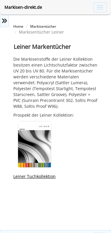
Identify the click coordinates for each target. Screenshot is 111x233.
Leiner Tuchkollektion (34, 176)
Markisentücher (43, 26)
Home (18, 26)
